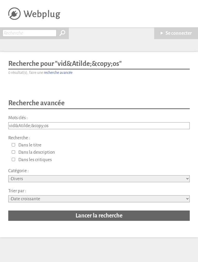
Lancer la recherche (99, 215)
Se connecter (179, 33)
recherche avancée (58, 72)
